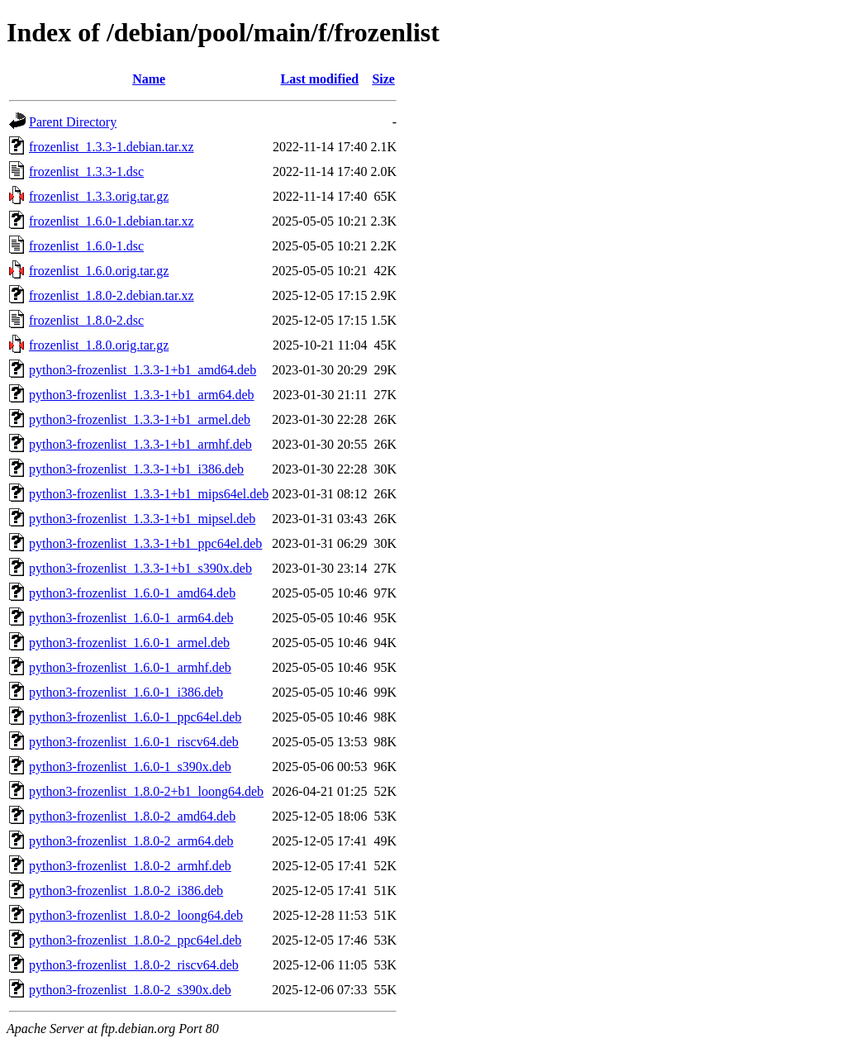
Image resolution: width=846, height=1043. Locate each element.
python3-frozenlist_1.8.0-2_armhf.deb (130, 866)
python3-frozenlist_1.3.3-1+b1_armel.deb (139, 419)
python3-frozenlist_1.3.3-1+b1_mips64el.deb (149, 494)
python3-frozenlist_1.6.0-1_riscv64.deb (134, 742)
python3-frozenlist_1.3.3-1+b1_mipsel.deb (142, 519)
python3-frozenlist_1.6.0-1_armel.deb (129, 643)
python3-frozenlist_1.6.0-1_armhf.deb (130, 667)
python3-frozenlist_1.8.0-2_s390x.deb (130, 990)
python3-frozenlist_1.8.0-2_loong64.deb (136, 915)
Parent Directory (72, 122)
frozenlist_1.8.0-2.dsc (86, 320)
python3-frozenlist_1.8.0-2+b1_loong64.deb (146, 791)
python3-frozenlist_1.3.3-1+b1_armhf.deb (140, 444)
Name (148, 79)
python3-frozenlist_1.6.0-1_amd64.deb (132, 593)
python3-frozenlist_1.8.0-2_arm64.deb (131, 841)
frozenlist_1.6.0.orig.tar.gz (99, 271)
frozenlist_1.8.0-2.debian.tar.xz (111, 295)
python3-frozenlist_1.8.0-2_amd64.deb (132, 816)
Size (383, 79)
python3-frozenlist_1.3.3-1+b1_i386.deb (136, 469)
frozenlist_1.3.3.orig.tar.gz (99, 196)
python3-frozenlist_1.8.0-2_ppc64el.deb (135, 940)
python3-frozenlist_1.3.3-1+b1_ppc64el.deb (145, 543)
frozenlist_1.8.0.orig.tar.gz (99, 345)
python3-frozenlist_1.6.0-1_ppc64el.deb (135, 717)
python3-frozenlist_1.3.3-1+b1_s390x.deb (140, 568)
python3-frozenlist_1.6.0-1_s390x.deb (130, 767)
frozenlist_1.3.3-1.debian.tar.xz (111, 147)
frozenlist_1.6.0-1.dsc (86, 246)
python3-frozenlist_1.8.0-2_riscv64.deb (134, 965)
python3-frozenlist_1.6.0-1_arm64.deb (131, 618)
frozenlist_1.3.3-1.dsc (86, 171)
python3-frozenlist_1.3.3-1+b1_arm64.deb (141, 395)
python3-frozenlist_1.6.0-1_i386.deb (126, 692)
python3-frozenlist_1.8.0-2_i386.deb (126, 890)
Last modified (320, 79)
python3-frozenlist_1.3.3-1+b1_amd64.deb (142, 370)
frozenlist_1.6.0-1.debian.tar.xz (111, 221)
